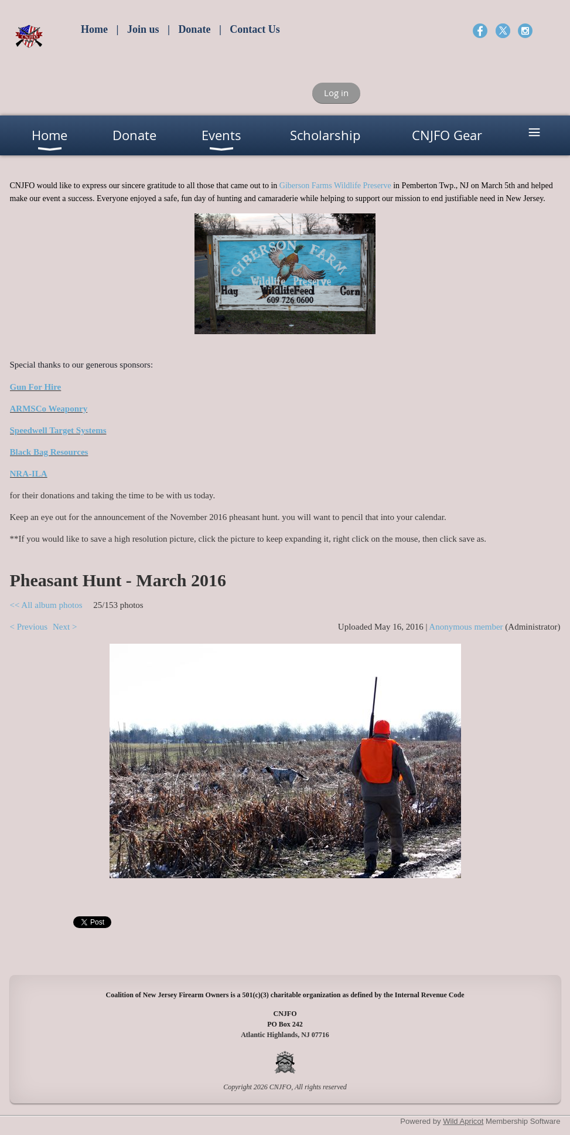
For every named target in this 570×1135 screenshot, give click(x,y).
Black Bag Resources (49, 452)
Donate (194, 29)
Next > (65, 626)
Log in (336, 92)
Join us (143, 29)
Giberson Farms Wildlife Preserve (335, 185)
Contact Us (255, 29)
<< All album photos (46, 605)
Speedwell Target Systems (58, 430)
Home (94, 29)
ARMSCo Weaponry (49, 408)
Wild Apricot (463, 1121)
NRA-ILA (28, 473)
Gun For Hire (36, 387)
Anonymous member (466, 626)
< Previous (29, 626)
